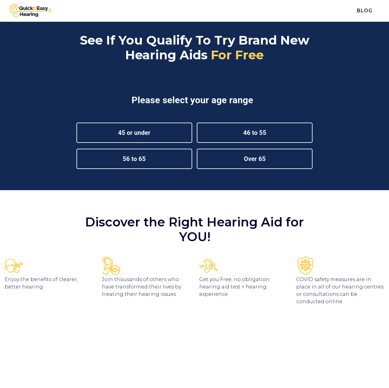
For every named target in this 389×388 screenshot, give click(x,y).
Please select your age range (194, 100)
